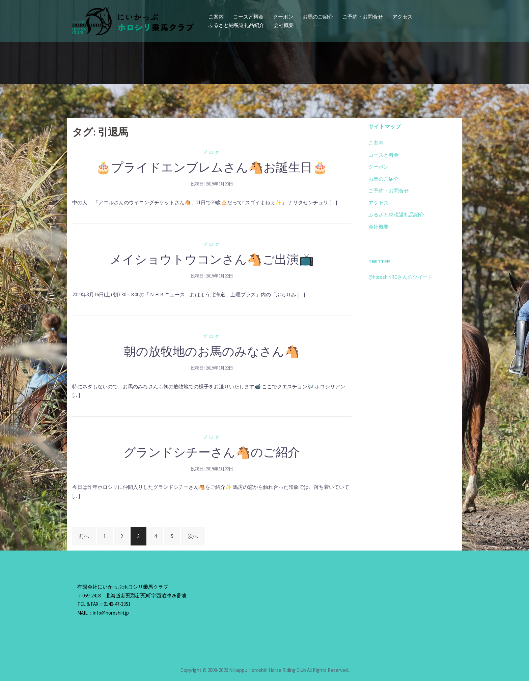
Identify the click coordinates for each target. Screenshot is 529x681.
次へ (193, 536)
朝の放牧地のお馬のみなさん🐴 (212, 351)
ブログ (212, 152)
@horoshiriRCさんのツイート (400, 277)
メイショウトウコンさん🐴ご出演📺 (212, 259)
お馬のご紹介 (318, 16)
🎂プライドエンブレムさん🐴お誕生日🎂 (212, 167)
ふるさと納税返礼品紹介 (236, 25)
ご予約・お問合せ (362, 16)
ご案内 (216, 16)
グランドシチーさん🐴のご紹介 (211, 452)
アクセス (402, 16)
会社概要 (284, 25)
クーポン (283, 16)
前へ (84, 536)
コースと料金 (248, 16)
